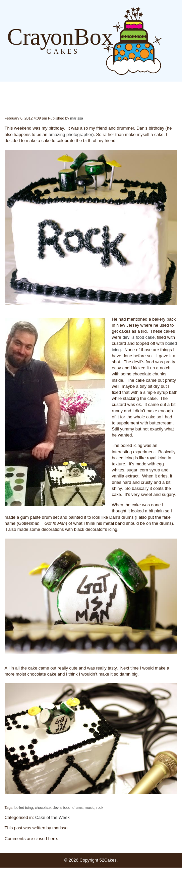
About (172, 41)
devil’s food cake (138, 337)
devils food (61, 808)
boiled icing (23, 808)
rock (100, 808)
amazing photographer (70, 134)
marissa (76, 118)
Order (178, 41)
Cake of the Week (52, 817)
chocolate (43, 808)
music (90, 808)
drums (77, 808)
